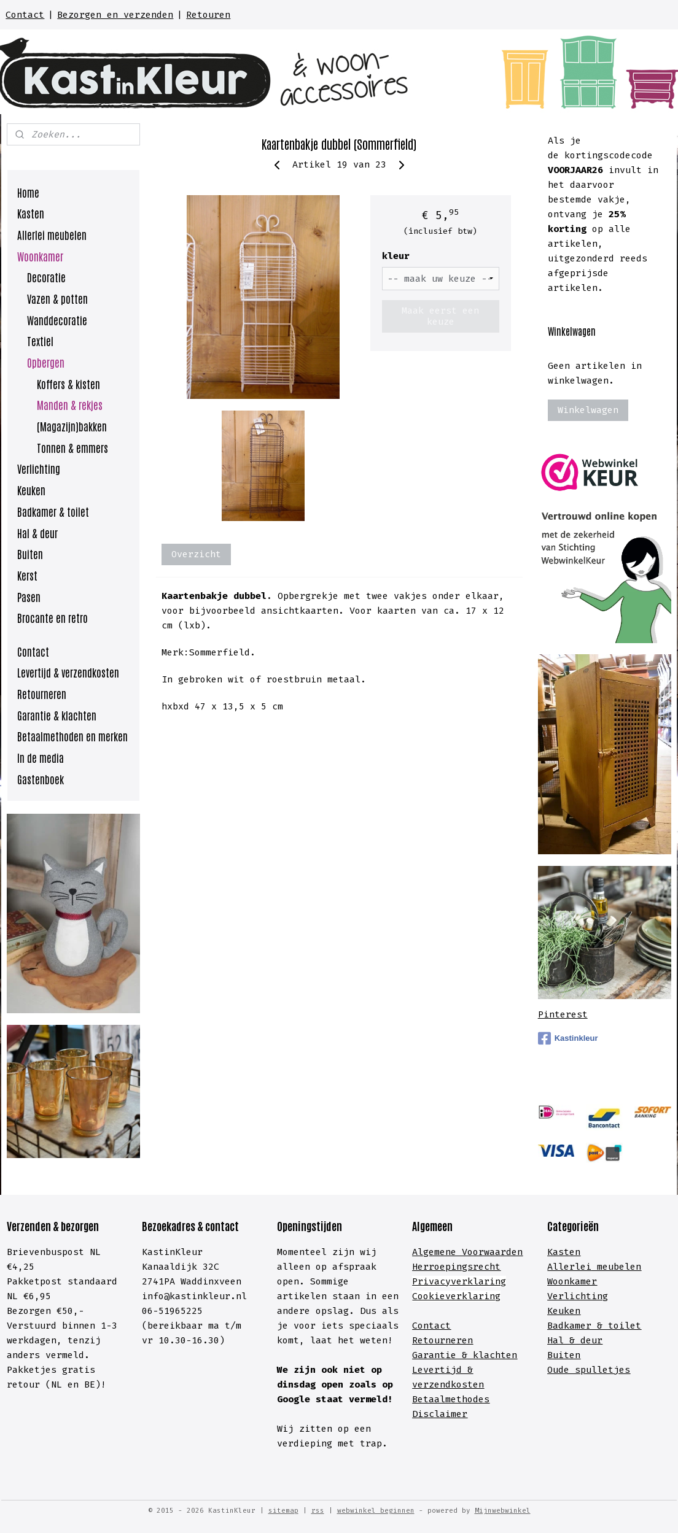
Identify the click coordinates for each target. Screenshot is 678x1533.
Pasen (29, 596)
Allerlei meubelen (52, 234)
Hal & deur (37, 532)
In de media (40, 757)
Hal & (563, 1340)
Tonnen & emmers (72, 447)
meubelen (616, 1266)
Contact (25, 14)
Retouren (208, 14)
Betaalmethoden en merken (72, 736)
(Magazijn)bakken (72, 426)
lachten (497, 1355)
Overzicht (196, 554)
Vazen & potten (57, 298)
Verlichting (38, 468)
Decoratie (46, 277)
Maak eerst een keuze (440, 316)
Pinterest (563, 1014)
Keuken (31, 489)
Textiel (40, 340)
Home (28, 192)
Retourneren (41, 693)
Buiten (30, 553)
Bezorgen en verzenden (115, 14)
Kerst (27, 575)
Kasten (30, 213)
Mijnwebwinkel (503, 1511)
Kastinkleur (568, 1038)
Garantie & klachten (56, 715)
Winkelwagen (588, 409)
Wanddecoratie (57, 319)
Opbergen (45, 362)
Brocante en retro (52, 617)
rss (317, 1511)
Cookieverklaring (456, 1296)
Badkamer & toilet (53, 511)
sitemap (283, 1511)
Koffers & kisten (68, 383)
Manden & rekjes (70, 404)
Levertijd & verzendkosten (68, 672)
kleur (395, 255)
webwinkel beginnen (376, 1511)
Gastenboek (40, 779)
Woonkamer (40, 256)
